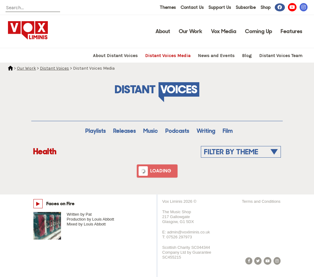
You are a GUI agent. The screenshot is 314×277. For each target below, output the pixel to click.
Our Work (190, 31)
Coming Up (258, 31)
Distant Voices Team (280, 55)
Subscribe (246, 7)
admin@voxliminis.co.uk (188, 232)
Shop (266, 7)
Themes (168, 7)
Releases (124, 131)
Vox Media (223, 31)
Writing (206, 131)
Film (228, 131)
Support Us (220, 7)
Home (10, 68)
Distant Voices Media (167, 55)
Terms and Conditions (261, 201)
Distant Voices (54, 68)
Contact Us (192, 7)
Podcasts (177, 131)
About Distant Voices (115, 55)
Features (291, 31)
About (162, 31)
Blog (247, 55)
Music (150, 131)
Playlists (95, 131)
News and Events (216, 55)
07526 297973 (179, 237)
